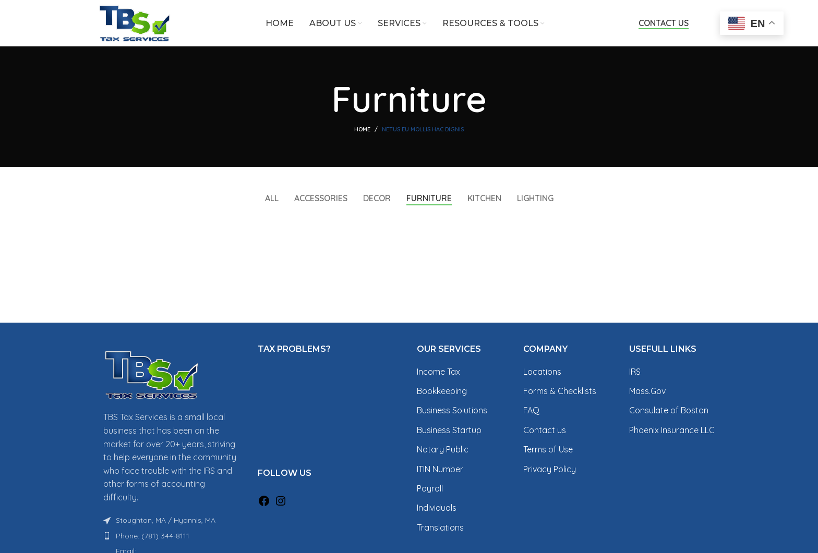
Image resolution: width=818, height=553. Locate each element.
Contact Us (664, 24)
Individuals (436, 508)
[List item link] (170, 536)
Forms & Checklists (559, 391)
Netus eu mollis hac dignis (423, 130)
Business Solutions (452, 411)
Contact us (544, 430)
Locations (542, 372)
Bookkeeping (442, 391)
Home (362, 130)
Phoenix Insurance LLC (672, 430)
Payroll (430, 489)
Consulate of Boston (668, 411)
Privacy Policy (549, 469)
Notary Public (442, 450)
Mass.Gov (647, 391)
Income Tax (438, 372)
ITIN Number (440, 469)
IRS (635, 372)
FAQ (531, 411)
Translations (440, 528)
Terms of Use (548, 450)
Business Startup (449, 430)
